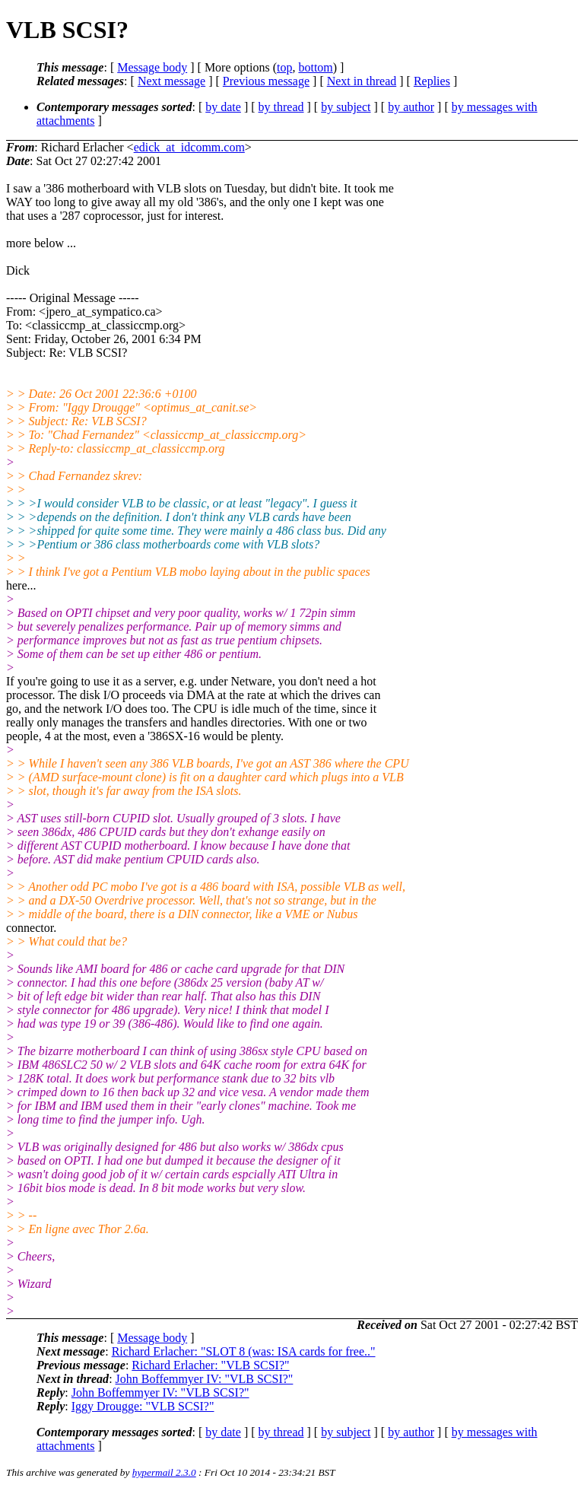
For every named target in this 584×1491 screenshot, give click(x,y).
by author (411, 106)
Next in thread (362, 81)
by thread (281, 106)
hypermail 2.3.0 (164, 1472)
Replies (432, 81)
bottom (315, 67)
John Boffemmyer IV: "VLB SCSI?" (205, 1378)
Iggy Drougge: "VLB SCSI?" (142, 1406)
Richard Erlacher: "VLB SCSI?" (210, 1365)
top (284, 67)
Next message (171, 81)
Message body (152, 67)
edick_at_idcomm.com (189, 147)
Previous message (266, 81)
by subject (345, 106)
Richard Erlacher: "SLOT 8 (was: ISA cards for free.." (244, 1351)
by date (223, 106)
